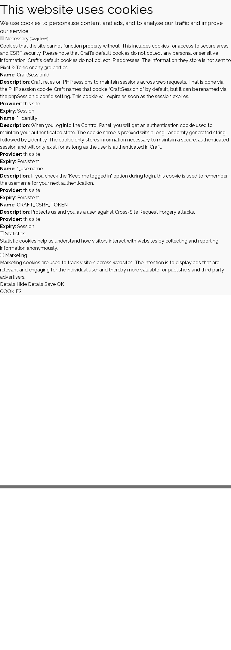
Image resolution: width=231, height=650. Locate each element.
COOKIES (11, 291)
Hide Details (30, 284)
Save (50, 284)
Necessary (26, 39)
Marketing (16, 255)
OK (60, 284)
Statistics (15, 234)
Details (7, 284)
